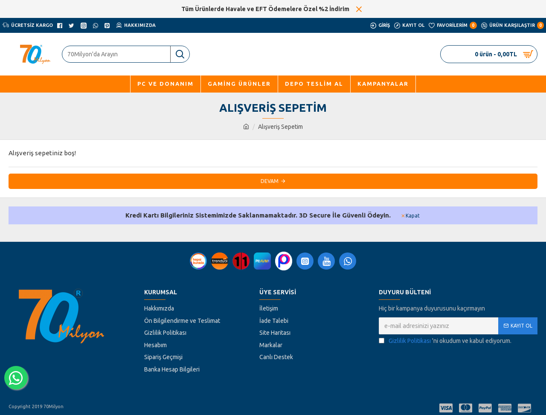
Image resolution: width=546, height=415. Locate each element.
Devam (270, 181)
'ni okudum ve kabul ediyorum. (445, 341)
